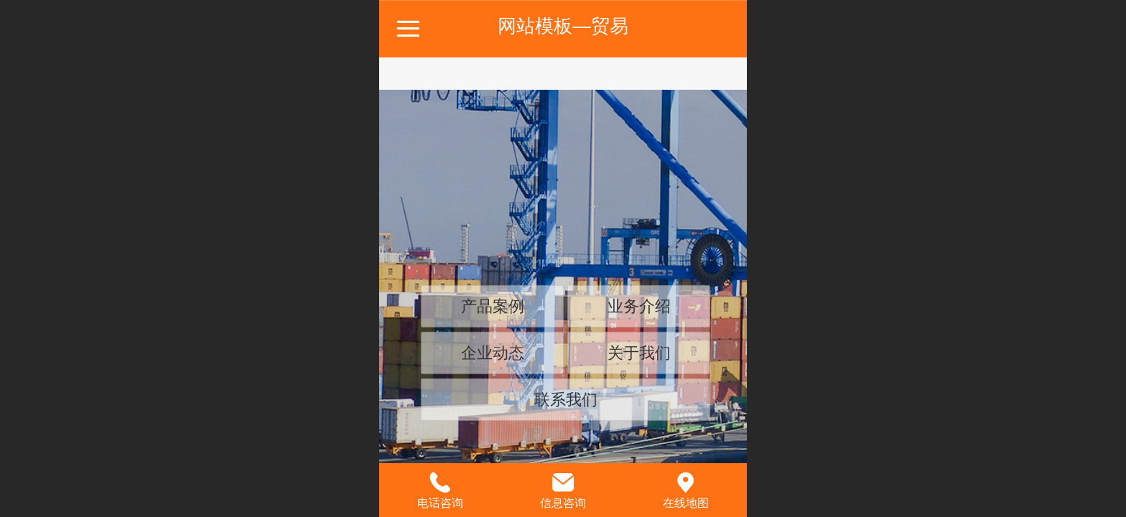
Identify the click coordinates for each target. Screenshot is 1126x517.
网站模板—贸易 (563, 26)
